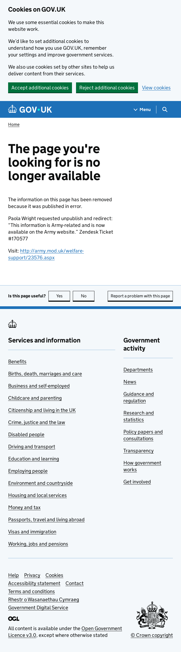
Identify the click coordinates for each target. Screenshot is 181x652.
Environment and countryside (40, 483)
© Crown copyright (152, 635)
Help (13, 575)
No (88, 295)
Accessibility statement (34, 583)
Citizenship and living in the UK (42, 410)
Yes (63, 295)
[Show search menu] (164, 109)
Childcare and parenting (35, 398)
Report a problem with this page (140, 295)
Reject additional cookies (107, 88)
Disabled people (26, 434)
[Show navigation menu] (142, 109)
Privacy (32, 575)
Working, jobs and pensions (38, 544)
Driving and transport (31, 446)
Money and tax (24, 507)
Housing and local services (37, 495)
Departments (138, 370)
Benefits (17, 361)
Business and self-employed (39, 386)
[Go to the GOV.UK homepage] (30, 110)
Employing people (28, 471)
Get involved (137, 482)
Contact (74, 583)
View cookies (156, 87)
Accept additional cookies (40, 88)
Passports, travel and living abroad (46, 519)
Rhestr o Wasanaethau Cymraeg (43, 599)
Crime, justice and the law (36, 422)
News (129, 382)
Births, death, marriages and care (45, 374)
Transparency (138, 451)
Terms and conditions (31, 591)
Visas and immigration (32, 532)
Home (13, 124)
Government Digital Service (38, 607)
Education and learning (33, 459)
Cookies (54, 575)
